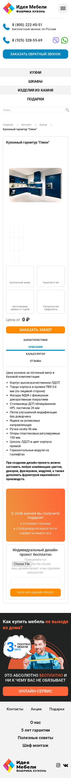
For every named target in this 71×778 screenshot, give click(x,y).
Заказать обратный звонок (35, 54)
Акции (36, 709)
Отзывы (35, 361)
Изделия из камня (35, 90)
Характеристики (35, 340)
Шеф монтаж (35, 745)
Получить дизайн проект (35, 592)
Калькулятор (35, 354)
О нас (35, 722)
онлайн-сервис (35, 691)
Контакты (15, 709)
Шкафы (35, 81)
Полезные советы (35, 738)
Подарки (35, 99)
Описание (35, 347)
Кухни (35, 72)
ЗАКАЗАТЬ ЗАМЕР (35, 329)
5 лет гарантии (35, 730)
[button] (59, 152)
